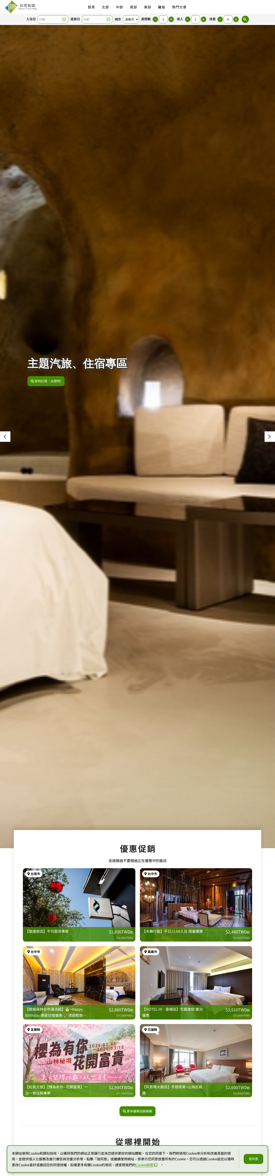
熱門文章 (179, 7)
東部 (147, 7)
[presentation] (5, 436)
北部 (105, 7)
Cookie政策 (146, 1164)
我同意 (253, 1158)
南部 (133, 7)
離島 (161, 7)
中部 (119, 7)
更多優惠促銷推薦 (137, 1111)
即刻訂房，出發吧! (46, 381)
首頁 (91, 7)
